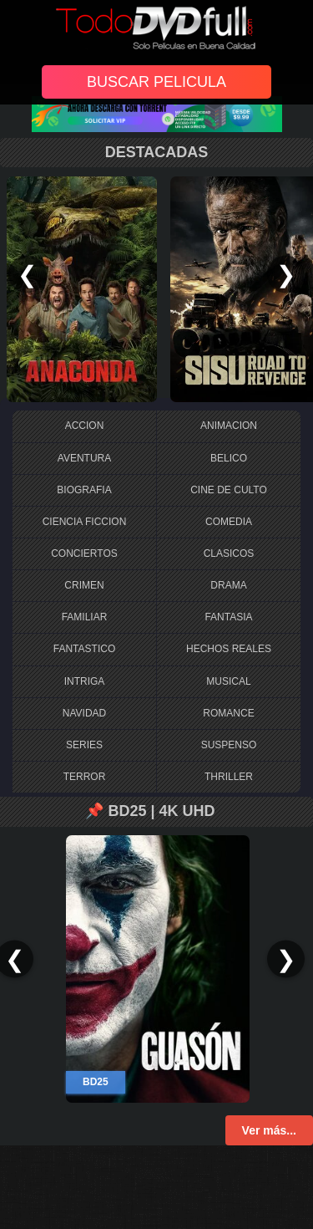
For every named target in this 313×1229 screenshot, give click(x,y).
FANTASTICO (84, 649)
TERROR (84, 777)
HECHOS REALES (228, 649)
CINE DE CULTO (228, 490)
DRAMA (228, 585)
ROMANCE (228, 713)
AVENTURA (84, 458)
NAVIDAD (84, 713)
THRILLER (228, 777)
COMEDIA (228, 522)
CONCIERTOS (84, 553)
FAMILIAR (85, 617)
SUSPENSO (229, 745)
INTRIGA (84, 681)
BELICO (228, 458)
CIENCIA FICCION (85, 522)
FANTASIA (228, 617)
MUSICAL (228, 681)
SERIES (84, 745)
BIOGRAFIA (84, 490)
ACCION (84, 425)
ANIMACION (228, 425)
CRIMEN (83, 585)
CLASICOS (229, 553)
